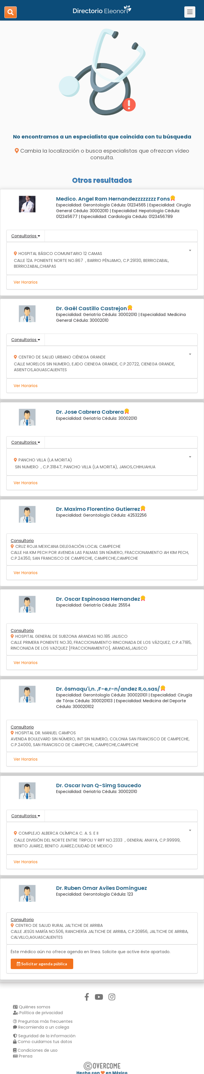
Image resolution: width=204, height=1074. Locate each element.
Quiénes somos (31, 1007)
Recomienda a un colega (41, 1027)
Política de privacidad (38, 1013)
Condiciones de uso (35, 1050)
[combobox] (100, 258)
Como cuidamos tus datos (42, 1042)
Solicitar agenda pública (42, 963)
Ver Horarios (26, 282)
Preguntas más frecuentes (43, 1021)
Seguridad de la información (44, 1036)
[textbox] (100, 258)
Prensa (22, 1056)
